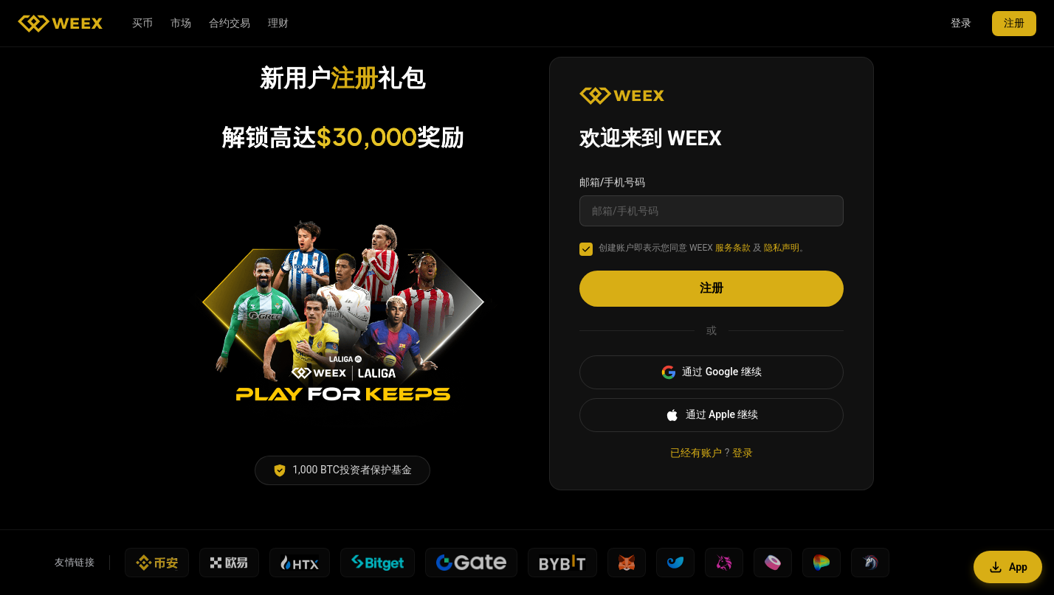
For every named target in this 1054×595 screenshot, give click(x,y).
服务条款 (733, 248)
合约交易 (229, 23)
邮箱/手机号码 (612, 182)
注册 (1014, 23)
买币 (142, 23)
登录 (961, 23)
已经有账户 (696, 453)
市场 (180, 23)
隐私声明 (781, 248)
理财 (278, 23)
